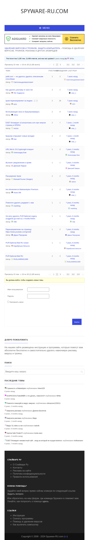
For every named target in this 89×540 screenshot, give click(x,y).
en (66, 536)
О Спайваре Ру (20, 464)
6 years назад (59, 58)
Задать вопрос (15, 494)
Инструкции (19, 515)
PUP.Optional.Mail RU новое (17, 243)
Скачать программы (23, 518)
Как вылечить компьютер (25, 524)
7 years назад (72, 77)
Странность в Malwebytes (16, 388)
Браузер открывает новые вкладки (20, 136)
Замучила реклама (13, 411)
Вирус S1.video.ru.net (14, 426)
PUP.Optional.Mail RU (14, 256)
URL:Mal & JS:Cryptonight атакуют (20, 149)
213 (78, 65)
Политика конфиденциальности (29, 474)
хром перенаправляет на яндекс (19, 101)
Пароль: (10, 296)
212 (73, 65)
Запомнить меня (16, 302)
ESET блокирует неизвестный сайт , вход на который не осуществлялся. (34, 441)
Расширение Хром (13, 176)
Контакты (17, 467)
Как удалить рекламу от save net (19, 90)
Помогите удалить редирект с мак (20, 203)
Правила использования (25, 477)
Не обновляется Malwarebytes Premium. (22, 189)
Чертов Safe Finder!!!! (14, 433)
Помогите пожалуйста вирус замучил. (20, 403)
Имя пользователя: (15, 289)
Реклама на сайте (22, 471)
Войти (76, 322)
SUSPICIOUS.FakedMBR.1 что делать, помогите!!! (25, 396)
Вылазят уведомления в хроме (18, 163)
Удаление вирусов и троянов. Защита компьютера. (32, 48)
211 (68, 65)
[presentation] (28, 310)
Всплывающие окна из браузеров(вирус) (22, 112)
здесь (45, 501)
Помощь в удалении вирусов (27, 521)
